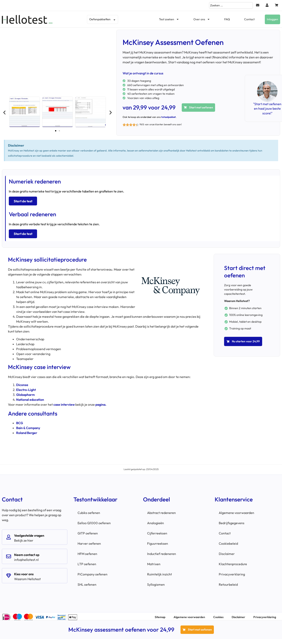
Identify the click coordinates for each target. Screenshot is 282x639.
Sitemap (160, 615)
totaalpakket (168, 116)
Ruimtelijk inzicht (159, 572)
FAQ (227, 19)
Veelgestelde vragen (29, 534)
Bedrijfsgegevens (231, 521)
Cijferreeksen (157, 531)
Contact (249, 19)
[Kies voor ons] (8, 573)
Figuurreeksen (157, 542)
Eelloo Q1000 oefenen (94, 521)
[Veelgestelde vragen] (8, 535)
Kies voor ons (24, 572)
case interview (64, 402)
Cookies (218, 615)
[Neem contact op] (8, 554)
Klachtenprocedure (233, 562)
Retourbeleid (228, 583)
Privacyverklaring (232, 572)
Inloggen (272, 19)
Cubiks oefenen (89, 511)
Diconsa (22, 383)
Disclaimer (227, 552)
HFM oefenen (87, 552)
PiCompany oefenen (92, 572)
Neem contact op (26, 553)
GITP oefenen (88, 531)
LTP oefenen (87, 562)
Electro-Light (26, 388)
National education (30, 397)
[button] (4, 112)
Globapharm (25, 393)
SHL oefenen (87, 583)
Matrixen (153, 562)
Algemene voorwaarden (236, 511)
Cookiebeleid (228, 542)
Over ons (201, 19)
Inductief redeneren (161, 552)
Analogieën (155, 521)
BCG (19, 421)
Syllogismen (156, 583)
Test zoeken (169, 19)
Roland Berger (26, 431)
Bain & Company (28, 426)
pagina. (100, 402)
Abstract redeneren (161, 511)
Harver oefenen (89, 542)
